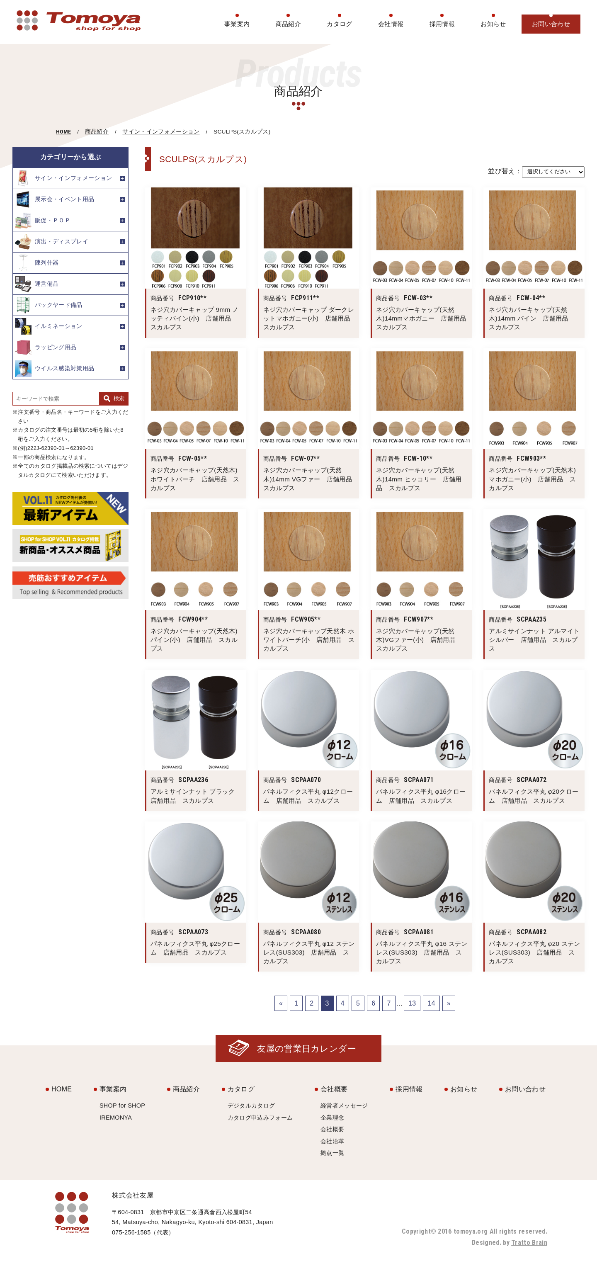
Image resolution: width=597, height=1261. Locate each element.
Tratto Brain (529, 1242)
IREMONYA (116, 1117)
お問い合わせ (551, 23)
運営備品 (36, 284)
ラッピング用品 (45, 347)
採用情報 (442, 23)
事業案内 (237, 23)
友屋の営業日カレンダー (307, 1048)
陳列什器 (36, 263)
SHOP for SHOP (122, 1105)
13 (412, 1003)
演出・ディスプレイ (51, 241)
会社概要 (333, 1089)
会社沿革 (332, 1141)
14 (431, 1003)
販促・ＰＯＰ (42, 220)
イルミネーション (49, 326)
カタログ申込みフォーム (260, 1117)
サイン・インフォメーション (160, 132)
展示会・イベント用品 (54, 199)
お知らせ (493, 23)
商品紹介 (288, 23)
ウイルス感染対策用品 (54, 368)
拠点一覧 (332, 1152)
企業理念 (332, 1117)
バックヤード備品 (49, 305)
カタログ (339, 23)
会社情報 (390, 23)
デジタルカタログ (251, 1105)
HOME (63, 131)
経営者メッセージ (344, 1105)
